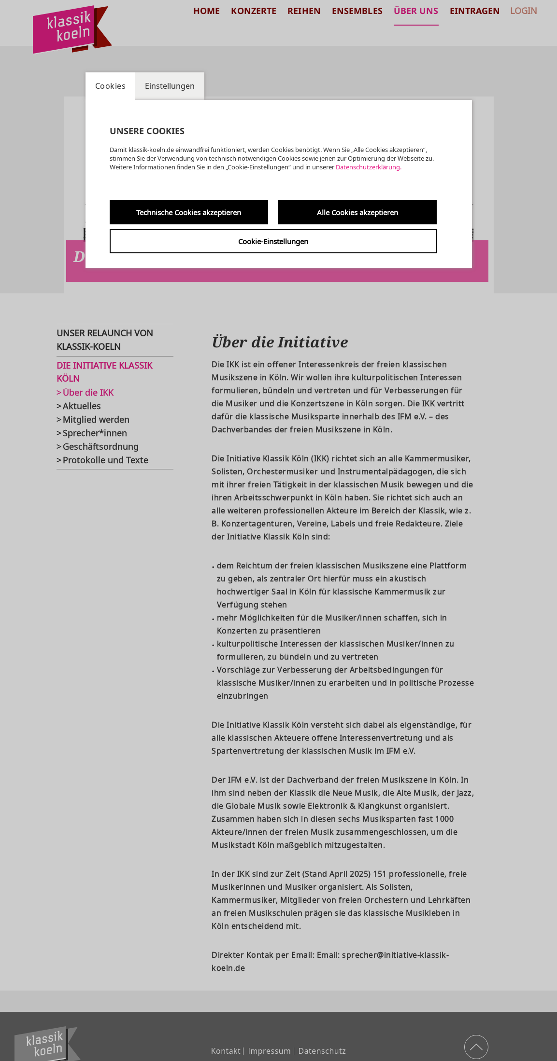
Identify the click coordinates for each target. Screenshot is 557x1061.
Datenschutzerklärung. (368, 167)
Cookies (110, 86)
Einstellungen (170, 86)
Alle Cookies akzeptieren (357, 212)
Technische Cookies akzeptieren (188, 212)
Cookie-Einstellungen (273, 241)
